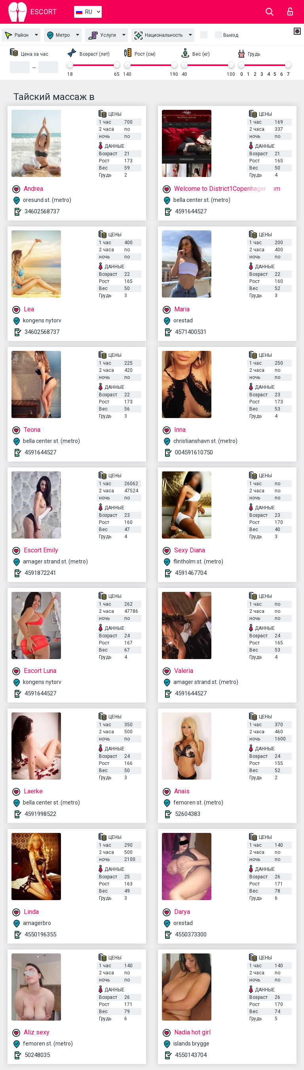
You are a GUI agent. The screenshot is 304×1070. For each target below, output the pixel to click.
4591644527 (191, 211)
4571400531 (191, 331)
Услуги (102, 36)
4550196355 (40, 934)
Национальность (158, 36)
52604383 (187, 814)
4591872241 (40, 572)
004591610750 (194, 452)
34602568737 (42, 211)
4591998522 (40, 814)
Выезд (230, 35)
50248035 (37, 1055)
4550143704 (191, 1055)
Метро (58, 35)
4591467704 (191, 572)
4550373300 (191, 934)
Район (16, 35)
